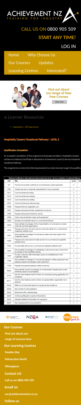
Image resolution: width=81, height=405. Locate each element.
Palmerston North (16, 359)
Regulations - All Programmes (26, 127)
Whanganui (12, 366)
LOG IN (68, 46)
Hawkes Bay (12, 352)
